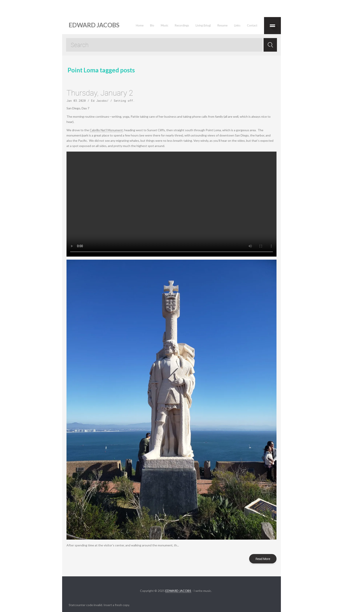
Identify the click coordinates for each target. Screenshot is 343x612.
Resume (222, 25)
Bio (152, 25)
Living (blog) (203, 25)
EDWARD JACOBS (178, 591)
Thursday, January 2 (99, 92)
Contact (252, 25)
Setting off (123, 101)
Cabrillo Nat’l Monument (106, 130)
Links (237, 25)
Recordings (182, 25)
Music (164, 25)
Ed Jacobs (99, 101)
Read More (263, 559)
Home (140, 25)
